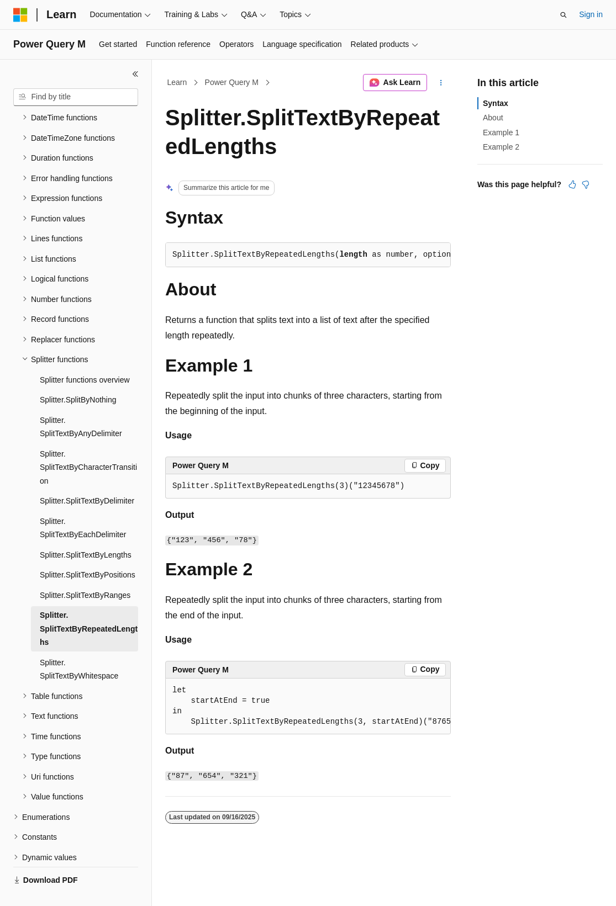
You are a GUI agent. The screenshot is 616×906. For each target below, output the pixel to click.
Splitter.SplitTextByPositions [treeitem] (87, 548)
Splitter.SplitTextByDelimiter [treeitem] (87, 474)
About (493, 117)
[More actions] (441, 83)
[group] (308, 706)
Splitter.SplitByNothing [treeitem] (78, 373)
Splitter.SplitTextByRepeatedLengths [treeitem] (89, 603)
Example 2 (501, 146)
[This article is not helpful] (585, 184)
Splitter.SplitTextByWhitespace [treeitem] (79, 643)
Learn (177, 82)
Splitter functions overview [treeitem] (85, 353)
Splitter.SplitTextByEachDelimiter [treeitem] (83, 502)
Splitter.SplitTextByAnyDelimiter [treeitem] (81, 401)
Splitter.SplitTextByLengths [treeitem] (85, 528)
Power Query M (232, 82)
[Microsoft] (20, 15)
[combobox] (75, 97)
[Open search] (563, 15)
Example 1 (501, 132)
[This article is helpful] (572, 184)
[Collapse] (135, 74)
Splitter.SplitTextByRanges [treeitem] (85, 569)
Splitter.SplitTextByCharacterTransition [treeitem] (88, 441)
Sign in (591, 14)
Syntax (495, 103)
